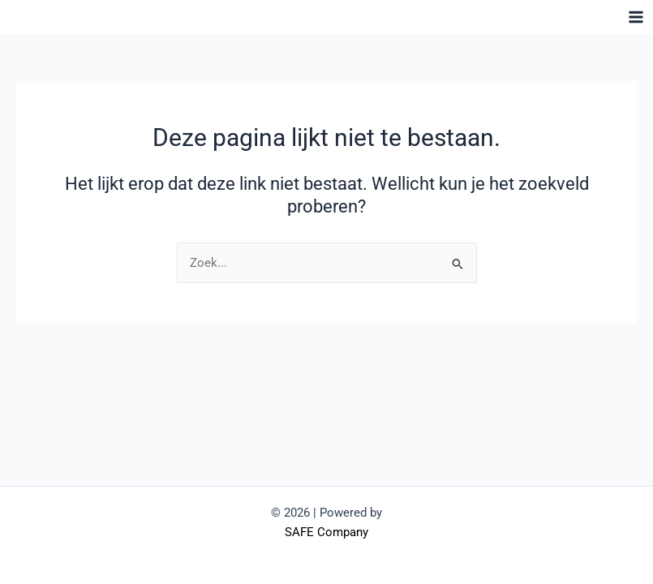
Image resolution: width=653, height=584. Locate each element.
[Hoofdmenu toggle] (636, 17)
